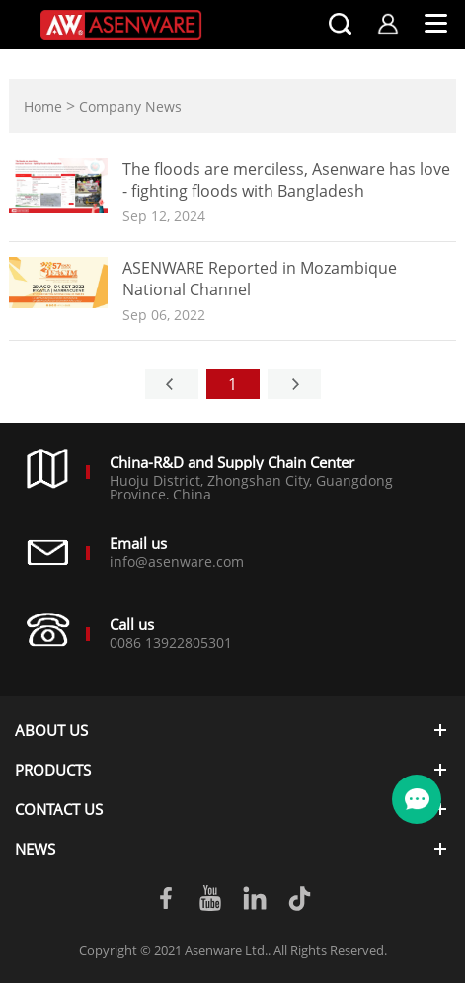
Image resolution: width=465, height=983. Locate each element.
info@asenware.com (177, 561)
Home (43, 106)
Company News (130, 106)
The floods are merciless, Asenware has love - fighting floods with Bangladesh (286, 180)
